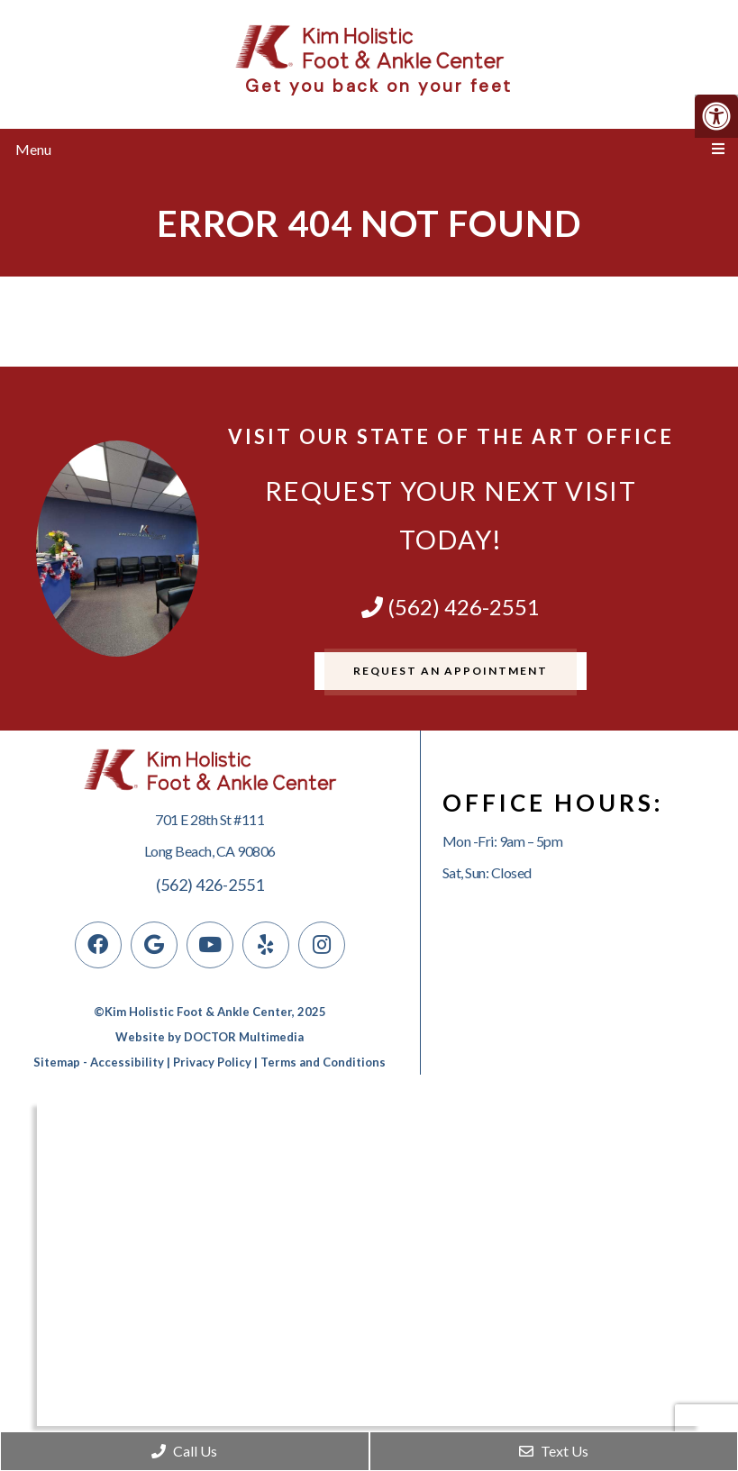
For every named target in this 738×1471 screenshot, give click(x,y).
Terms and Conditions (323, 1062)
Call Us (184, 1450)
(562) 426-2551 (450, 607)
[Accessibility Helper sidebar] (716, 116)
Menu (33, 149)
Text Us (553, 1450)
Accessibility (127, 1062)
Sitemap (56, 1062)
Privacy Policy (212, 1062)
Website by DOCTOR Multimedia (209, 1037)
